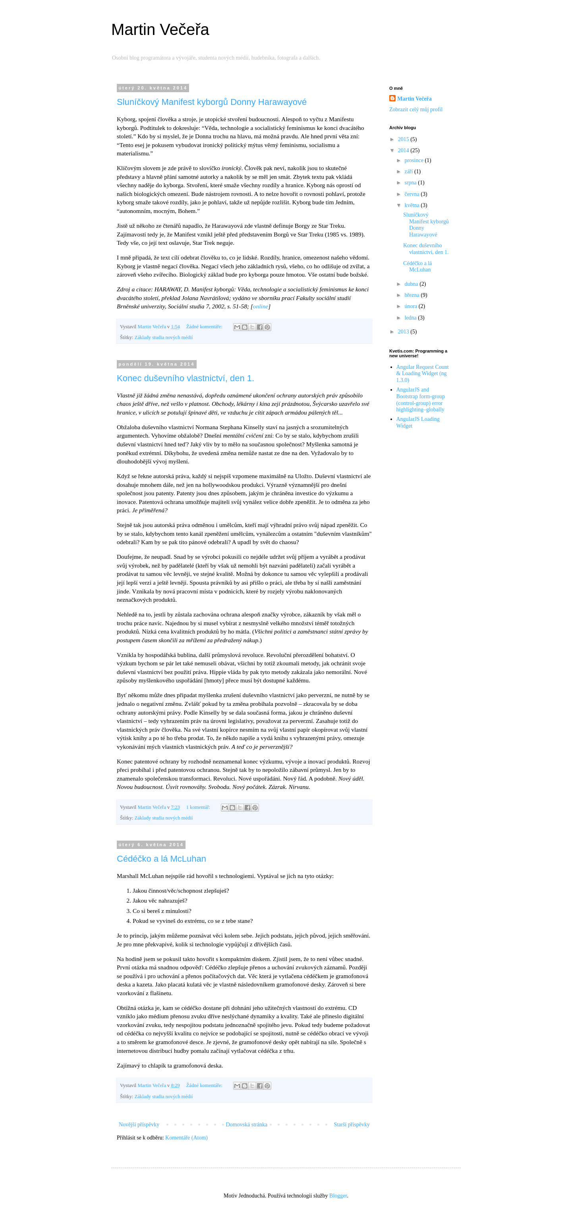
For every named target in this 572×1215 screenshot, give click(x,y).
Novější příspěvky (139, 1125)
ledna (411, 318)
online (260, 306)
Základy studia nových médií (164, 337)
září (409, 171)
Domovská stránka (247, 1125)
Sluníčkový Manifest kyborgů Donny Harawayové (212, 102)
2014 (404, 150)
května (412, 205)
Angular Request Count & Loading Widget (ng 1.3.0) (422, 374)
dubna (411, 284)
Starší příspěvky (352, 1125)
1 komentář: (199, 807)
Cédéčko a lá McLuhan (161, 859)
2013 (404, 332)
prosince (414, 160)
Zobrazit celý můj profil (416, 109)
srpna (411, 183)
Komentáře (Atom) (186, 1138)
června (412, 194)
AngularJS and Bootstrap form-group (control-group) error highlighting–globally (420, 400)
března (412, 295)
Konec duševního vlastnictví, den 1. (185, 378)
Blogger (338, 1196)
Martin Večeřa (160, 29)
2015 (404, 139)
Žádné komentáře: (205, 326)
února (411, 306)
